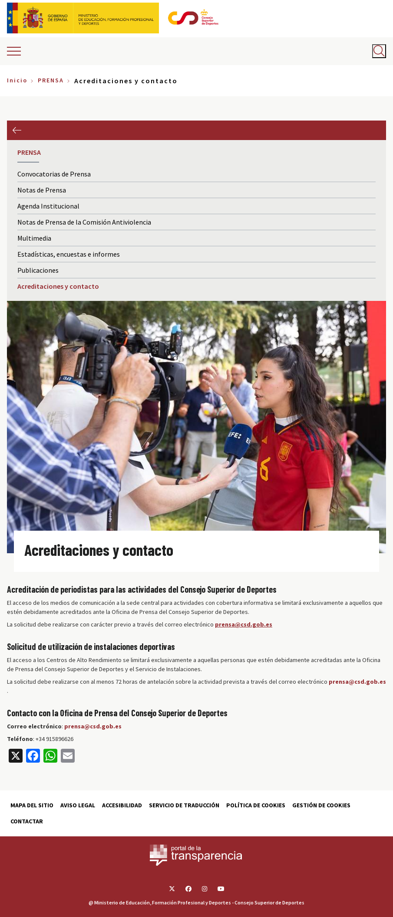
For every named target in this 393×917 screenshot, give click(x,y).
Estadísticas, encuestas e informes (68, 254)
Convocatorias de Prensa (54, 174)
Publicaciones (38, 270)
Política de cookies (255, 805)
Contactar (26, 821)
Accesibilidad (122, 805)
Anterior (16, 130)
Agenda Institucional (48, 206)
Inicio (17, 80)
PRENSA (51, 80)
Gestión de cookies (321, 805)
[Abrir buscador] (379, 51)
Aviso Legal (77, 805)
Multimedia (34, 238)
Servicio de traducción (184, 805)
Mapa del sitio (31, 805)
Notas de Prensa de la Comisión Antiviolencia (84, 222)
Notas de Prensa (41, 190)
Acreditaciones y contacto (58, 286)
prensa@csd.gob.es (357, 681)
